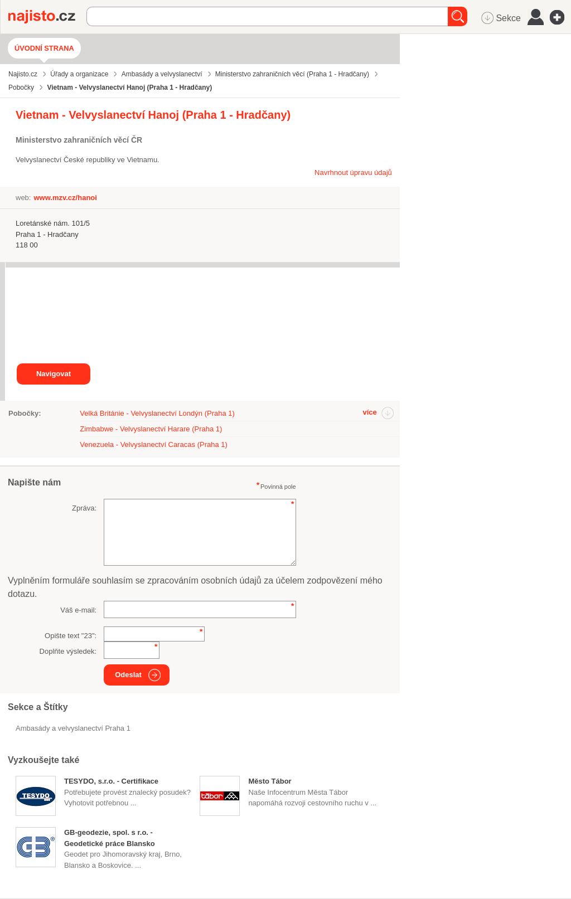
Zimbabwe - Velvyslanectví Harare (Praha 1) (151, 429)
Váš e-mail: (78, 610)
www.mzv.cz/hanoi (64, 197)
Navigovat (53, 374)
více (369, 412)
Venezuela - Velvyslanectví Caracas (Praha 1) (153, 444)
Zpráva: (84, 508)
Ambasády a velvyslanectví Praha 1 (73, 728)
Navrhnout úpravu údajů (353, 172)
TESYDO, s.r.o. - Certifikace (111, 781)
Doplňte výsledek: (68, 651)
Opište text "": (70, 635)
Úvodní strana (44, 48)
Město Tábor (269, 781)
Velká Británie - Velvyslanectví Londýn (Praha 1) (157, 413)
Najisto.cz (47, 16)
